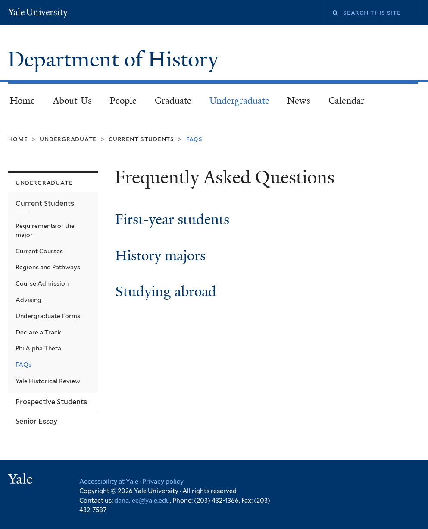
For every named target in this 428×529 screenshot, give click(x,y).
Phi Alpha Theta (38, 348)
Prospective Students (51, 401)
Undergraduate (239, 100)
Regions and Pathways (48, 267)
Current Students (141, 139)
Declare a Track (38, 332)
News (298, 100)
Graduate (173, 100)
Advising (28, 299)
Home (22, 100)
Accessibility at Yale (108, 481)
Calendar (346, 100)
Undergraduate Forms (48, 315)
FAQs (23, 364)
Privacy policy (163, 481)
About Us (72, 100)
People (123, 100)
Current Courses (39, 251)
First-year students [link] (172, 219)
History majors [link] (160, 255)
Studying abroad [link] (165, 291)
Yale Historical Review (48, 381)
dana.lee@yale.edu (142, 500)
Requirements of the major (45, 230)
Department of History (116, 59)
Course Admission (42, 283)
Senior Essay (36, 421)
